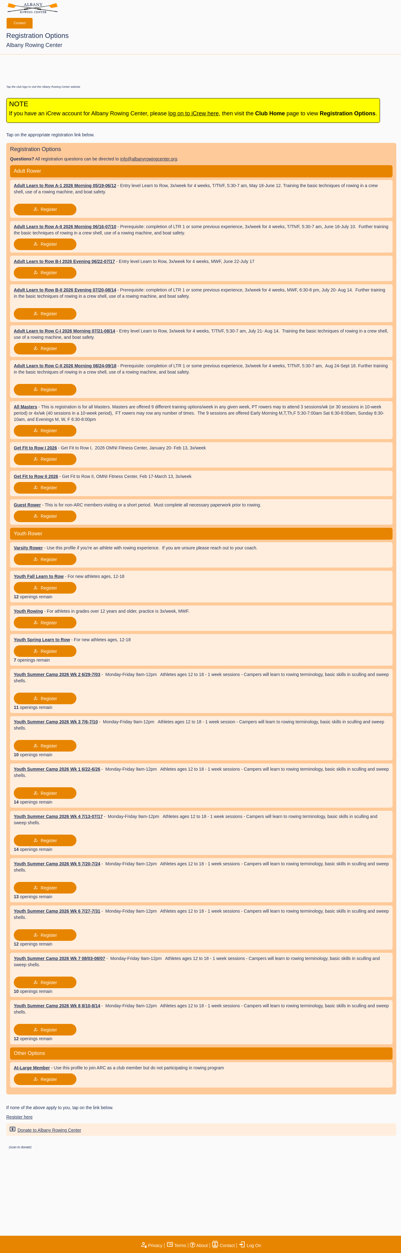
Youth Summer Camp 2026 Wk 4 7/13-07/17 (58, 816)
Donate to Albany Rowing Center (44, 1129)
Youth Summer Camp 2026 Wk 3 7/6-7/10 (56, 721)
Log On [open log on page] (250, 1245)
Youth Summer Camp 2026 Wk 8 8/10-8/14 (57, 1005)
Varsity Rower (28, 547)
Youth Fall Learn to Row (39, 576)
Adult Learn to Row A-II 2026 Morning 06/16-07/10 (65, 226)
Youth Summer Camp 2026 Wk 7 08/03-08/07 (59, 958)
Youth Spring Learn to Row (42, 639)
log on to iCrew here (193, 113)
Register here (19, 1116)
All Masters (25, 406)
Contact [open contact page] (223, 1245)
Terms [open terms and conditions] (176, 1245)
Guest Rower (27, 504)
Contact (20, 23)
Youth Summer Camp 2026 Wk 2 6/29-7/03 (57, 674)
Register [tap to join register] (45, 209)
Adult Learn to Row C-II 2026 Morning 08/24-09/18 (65, 365)
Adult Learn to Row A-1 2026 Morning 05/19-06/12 (65, 185)
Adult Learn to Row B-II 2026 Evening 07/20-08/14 (65, 289)
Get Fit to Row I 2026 (35, 447)
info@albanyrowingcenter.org (148, 158)
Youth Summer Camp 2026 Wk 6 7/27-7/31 (57, 911)
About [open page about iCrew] (199, 1245)
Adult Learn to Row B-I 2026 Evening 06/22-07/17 (64, 261)
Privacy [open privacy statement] (151, 1245)
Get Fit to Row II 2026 (36, 476)
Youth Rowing (28, 611)
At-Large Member (32, 1067)
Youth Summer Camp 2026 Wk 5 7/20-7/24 (57, 863)
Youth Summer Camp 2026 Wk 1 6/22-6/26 (57, 769)
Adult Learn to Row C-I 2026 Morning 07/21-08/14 (64, 330)
